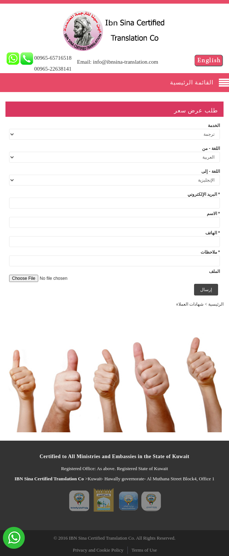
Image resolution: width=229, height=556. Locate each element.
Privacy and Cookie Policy (98, 550)
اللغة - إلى (210, 171)
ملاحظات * (210, 252)
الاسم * (213, 213)
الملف (214, 271)
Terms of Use (144, 550)
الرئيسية (216, 304)
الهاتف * (212, 232)
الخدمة (214, 125)
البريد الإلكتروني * (203, 194)
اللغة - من (211, 148)
